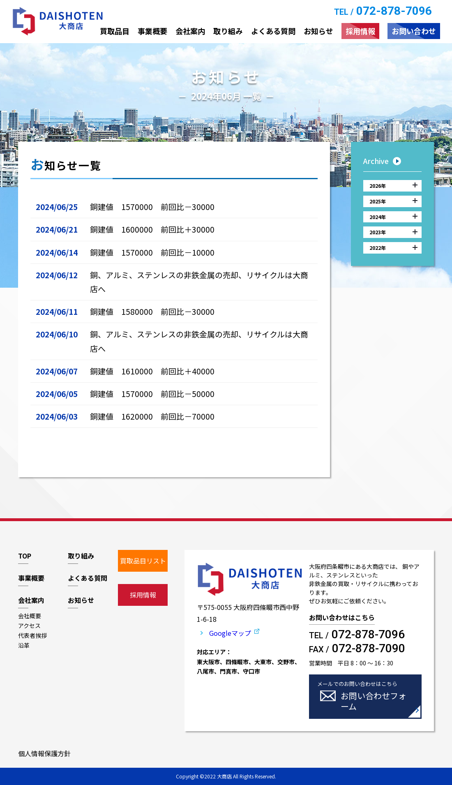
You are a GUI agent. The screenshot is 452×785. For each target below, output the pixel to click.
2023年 (393, 247)
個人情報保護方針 (44, 753)
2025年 (393, 207)
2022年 (393, 267)
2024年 (393, 227)
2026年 (393, 187)
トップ (26, 130)
